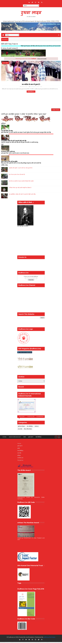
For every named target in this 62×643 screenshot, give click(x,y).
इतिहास (19, 456)
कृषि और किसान (21, 427)
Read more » (31, 91)
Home (4, 438)
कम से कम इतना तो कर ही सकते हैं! (17, 175)
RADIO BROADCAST (15, 438)
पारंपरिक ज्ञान (20, 458)
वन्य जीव (19, 454)
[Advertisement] (31, 101)
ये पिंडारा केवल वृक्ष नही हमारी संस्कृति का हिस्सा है (20, 188)
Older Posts (55, 110)
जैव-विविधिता (30, 427)
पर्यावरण (37, 427)
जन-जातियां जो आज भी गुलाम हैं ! (31, 84)
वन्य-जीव (20, 430)
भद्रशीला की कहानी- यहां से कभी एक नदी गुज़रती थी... (21, 168)
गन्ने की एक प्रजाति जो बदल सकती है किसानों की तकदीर (21, 182)
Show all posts (41, 58)
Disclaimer (20, 461)
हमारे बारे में (30, 438)
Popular (31, 417)
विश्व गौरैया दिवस (28, 430)
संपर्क (24, 438)
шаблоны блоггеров (49, 638)
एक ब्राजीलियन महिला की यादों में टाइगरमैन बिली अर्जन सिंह (22, 195)
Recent (22, 417)
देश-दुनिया (6, 62)
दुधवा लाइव (31, 13)
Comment (40, 417)
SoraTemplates (30, 638)
